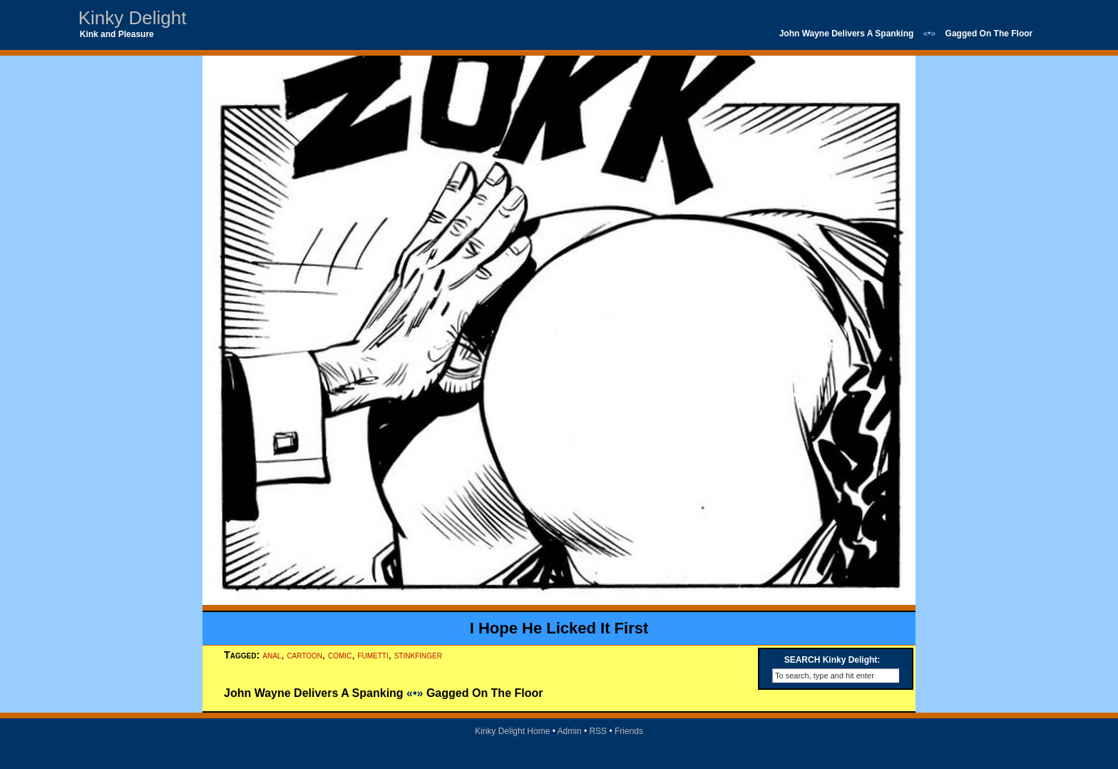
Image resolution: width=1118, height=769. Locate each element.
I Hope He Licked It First (559, 628)
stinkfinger (418, 655)
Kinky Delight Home (512, 731)
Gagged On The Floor (989, 34)
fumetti (372, 655)
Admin (570, 731)
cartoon (304, 655)
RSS (598, 731)
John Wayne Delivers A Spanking (846, 34)
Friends (629, 731)
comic (340, 655)
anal (271, 655)
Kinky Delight (132, 18)
